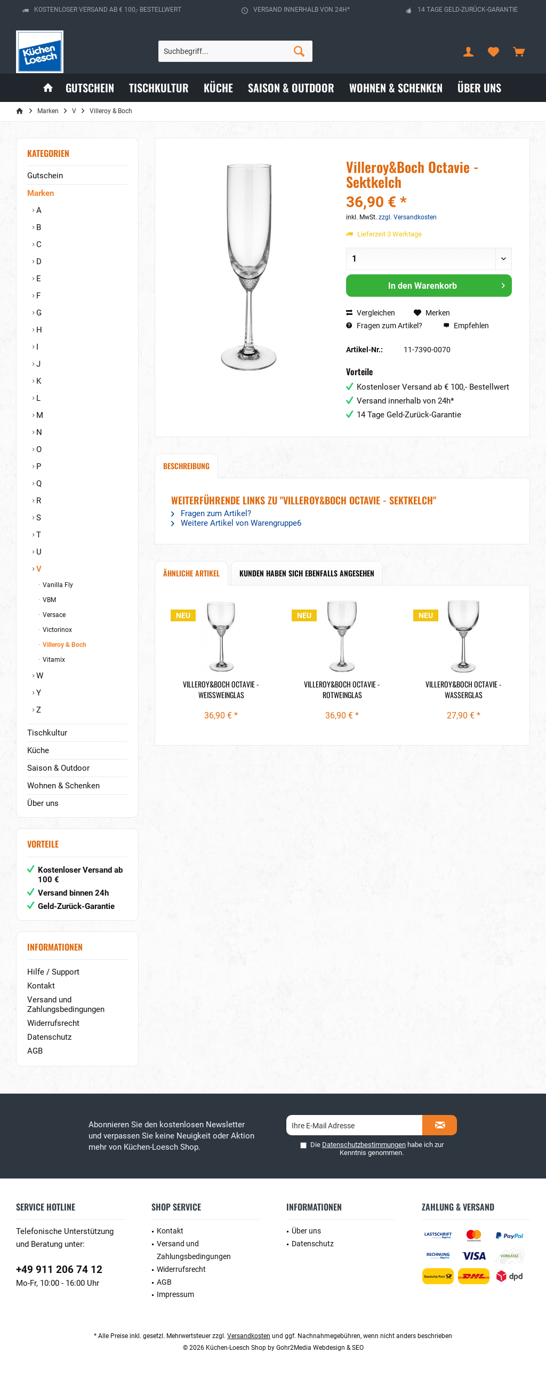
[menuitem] (519, 51)
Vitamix (53, 659)
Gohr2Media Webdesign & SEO (320, 1347)
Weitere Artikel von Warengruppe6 (236, 523)
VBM (48, 600)
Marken (40, 193)
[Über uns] (479, 88)
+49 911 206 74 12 (59, 1269)
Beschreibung (186, 465)
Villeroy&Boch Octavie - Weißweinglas (221, 689)
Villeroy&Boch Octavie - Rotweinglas (342, 689)
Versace (53, 615)
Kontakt (41, 986)
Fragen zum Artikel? (384, 325)
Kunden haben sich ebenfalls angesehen (306, 573)
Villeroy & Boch (63, 644)
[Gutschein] (90, 88)
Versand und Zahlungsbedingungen (66, 1004)
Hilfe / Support (53, 972)
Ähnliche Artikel (191, 573)
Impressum (175, 1294)
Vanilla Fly (57, 585)
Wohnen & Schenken (63, 785)
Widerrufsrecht (53, 1023)
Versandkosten (248, 1336)
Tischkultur (47, 733)
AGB (35, 1051)
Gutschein (45, 175)
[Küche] (218, 88)
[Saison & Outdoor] (291, 88)
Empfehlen (466, 325)
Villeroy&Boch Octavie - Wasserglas (463, 689)
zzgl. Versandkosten (408, 217)
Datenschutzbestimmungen (364, 1145)
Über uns (43, 803)
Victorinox (56, 630)
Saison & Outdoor (58, 768)
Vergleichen (370, 313)
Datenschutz (49, 1037)
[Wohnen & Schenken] (396, 88)
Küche (38, 750)
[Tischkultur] (159, 88)
